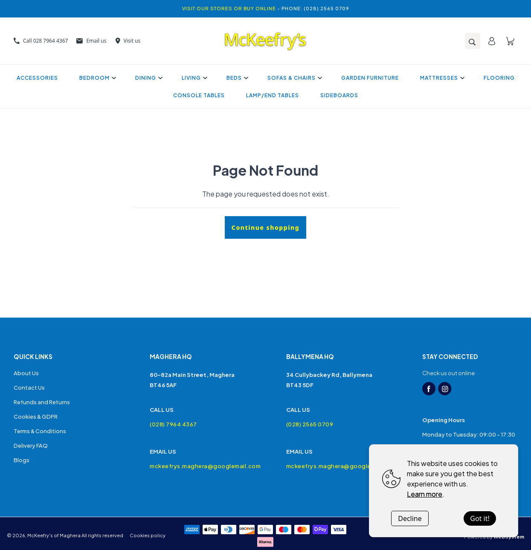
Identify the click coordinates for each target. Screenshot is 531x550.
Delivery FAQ (31, 445)
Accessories (37, 78)
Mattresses (441, 78)
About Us (26, 373)
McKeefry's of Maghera (54, 535)
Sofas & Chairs (293, 78)
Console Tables (199, 95)
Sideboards (339, 95)
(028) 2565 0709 (310, 424)
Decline (410, 518)
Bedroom (96, 78)
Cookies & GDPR (36, 416)
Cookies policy (147, 535)
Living (193, 78)
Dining (147, 78)
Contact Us (29, 387)
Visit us (128, 40)
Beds (236, 78)
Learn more (424, 493)
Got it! (479, 518)
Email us (91, 40)
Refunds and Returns (42, 402)
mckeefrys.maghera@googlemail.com (197, 466)
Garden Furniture (370, 78)
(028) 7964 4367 (173, 424)
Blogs (21, 460)
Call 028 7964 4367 (41, 40)
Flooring (499, 78)
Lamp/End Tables (272, 95)
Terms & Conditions (40, 431)
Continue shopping (265, 227)
